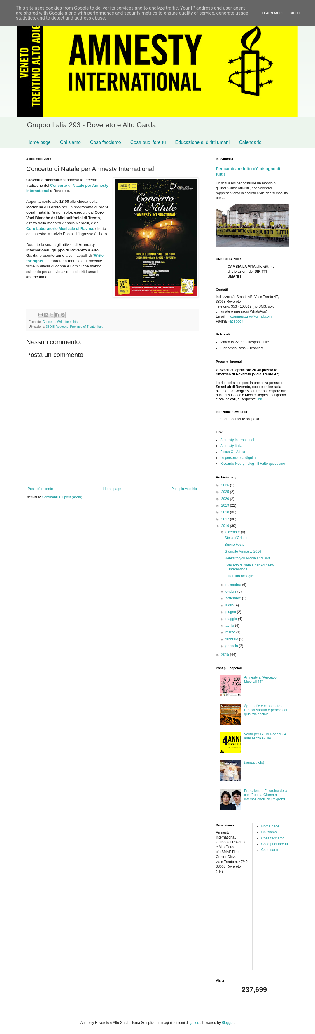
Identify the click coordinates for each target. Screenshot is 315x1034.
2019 (225, 505)
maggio (231, 619)
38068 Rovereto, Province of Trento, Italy (74, 326)
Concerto (49, 321)
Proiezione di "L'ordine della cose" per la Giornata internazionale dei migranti (265, 795)
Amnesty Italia (231, 446)
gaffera (195, 1023)
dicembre (233, 532)
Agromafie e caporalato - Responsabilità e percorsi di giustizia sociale (265, 710)
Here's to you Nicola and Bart (247, 558)
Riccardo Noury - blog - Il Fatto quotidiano (252, 463)
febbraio (232, 639)
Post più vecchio (184, 489)
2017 (225, 519)
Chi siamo (70, 142)
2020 (225, 499)
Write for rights (67, 321)
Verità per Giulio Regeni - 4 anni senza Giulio (265, 736)
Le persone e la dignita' (238, 458)
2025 (225, 492)
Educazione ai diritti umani (202, 142)
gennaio (232, 646)
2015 (225, 655)
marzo (230, 632)
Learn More (273, 13)
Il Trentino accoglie (239, 576)
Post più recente (40, 489)
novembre (233, 585)
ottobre (231, 591)
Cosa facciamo (105, 142)
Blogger (228, 1023)
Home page (39, 142)
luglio (230, 605)
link (259, 399)
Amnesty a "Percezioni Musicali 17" (261, 679)
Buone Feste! (235, 544)
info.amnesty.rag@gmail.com (249, 316)
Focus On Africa (232, 452)
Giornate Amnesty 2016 (243, 551)
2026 (225, 485)
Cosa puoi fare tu (148, 142)
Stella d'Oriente (237, 538)
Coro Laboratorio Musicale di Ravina (59, 228)
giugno (231, 612)
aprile (230, 625)
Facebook (235, 321)
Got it (294, 13)
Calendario (250, 142)
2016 (225, 526)
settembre (233, 598)
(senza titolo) (254, 762)
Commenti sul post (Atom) (62, 497)
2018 (225, 512)
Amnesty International (237, 440)
